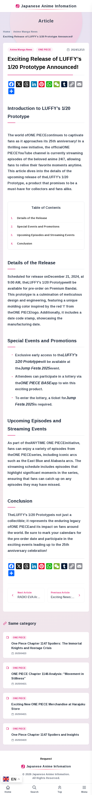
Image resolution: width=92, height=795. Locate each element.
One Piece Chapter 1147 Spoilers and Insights (45, 734)
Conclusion (24, 243)
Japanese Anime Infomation (46, 6)
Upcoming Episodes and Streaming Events (45, 235)
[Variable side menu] (84, 789)
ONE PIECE (44, 49)
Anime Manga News (25, 31)
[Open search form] (34, 789)
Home (6, 31)
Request (46, 758)
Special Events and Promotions (38, 226)
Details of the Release (32, 218)
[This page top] (59, 789)
